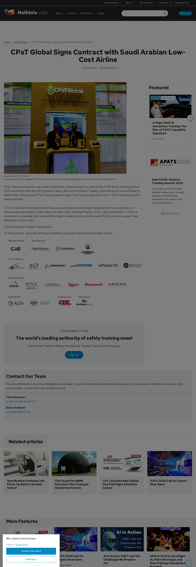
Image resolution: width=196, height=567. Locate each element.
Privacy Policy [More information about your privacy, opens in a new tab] (21, 558)
